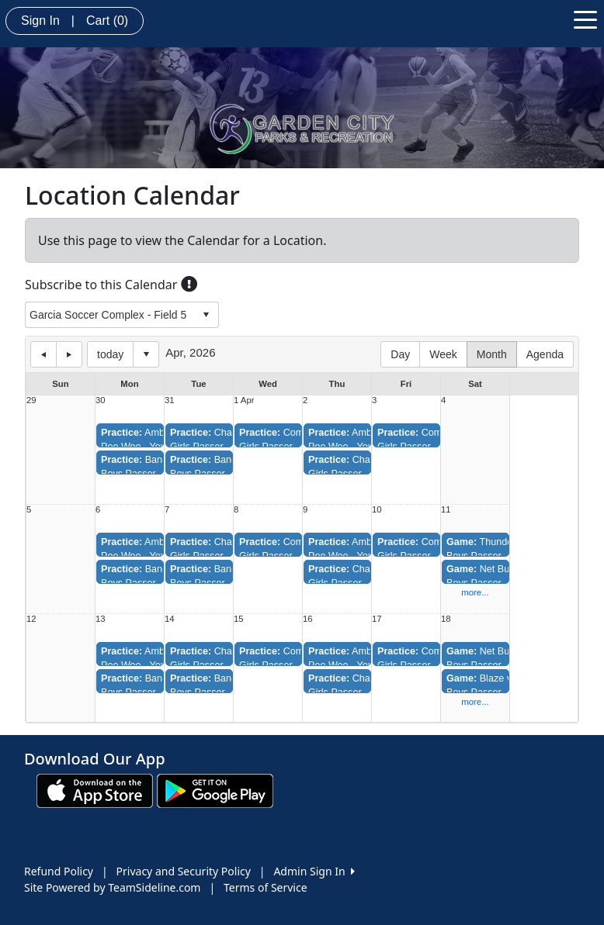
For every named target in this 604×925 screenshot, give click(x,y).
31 (170, 400)
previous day (43, 354)
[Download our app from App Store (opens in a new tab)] (94, 789)
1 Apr (244, 400)
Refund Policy (58, 871)
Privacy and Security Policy (183, 871)
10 (377, 510)
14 (170, 619)
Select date (146, 354)
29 (31, 400)
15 (239, 619)
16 (308, 619)
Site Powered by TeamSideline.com (112, 887)
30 (100, 400)
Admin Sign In (313, 871)
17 (377, 619)
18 (446, 619)
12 (31, 619)
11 (446, 510)
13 (100, 619)
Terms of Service (265, 887)
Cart (107, 20)
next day (69, 354)
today (110, 354)
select (205, 314)
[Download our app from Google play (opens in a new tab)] (215, 789)
